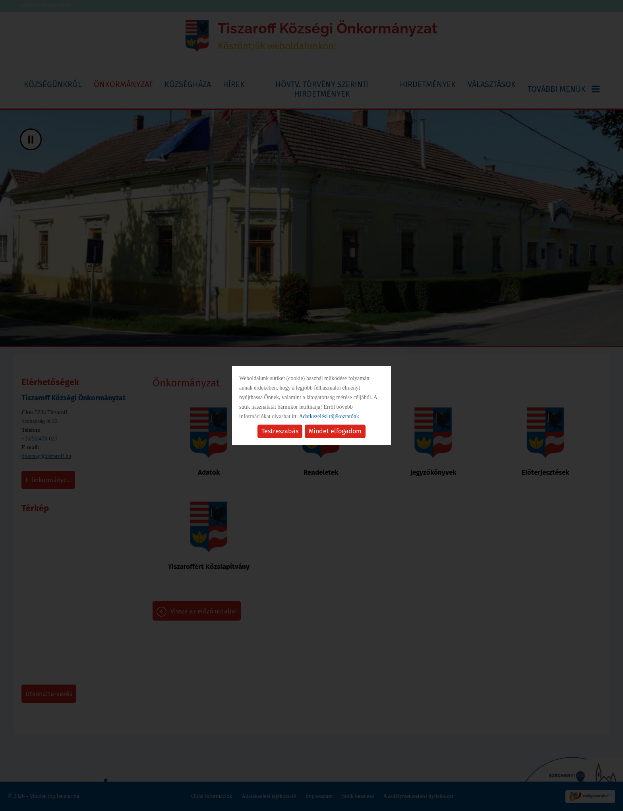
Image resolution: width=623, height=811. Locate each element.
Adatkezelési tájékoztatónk (329, 416)
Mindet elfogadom (335, 431)
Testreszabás (279, 431)
